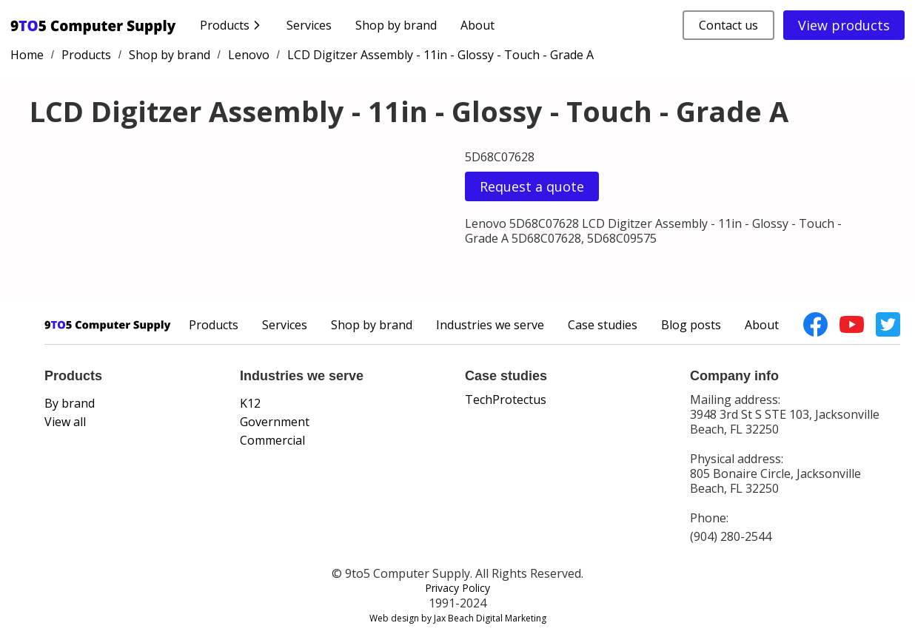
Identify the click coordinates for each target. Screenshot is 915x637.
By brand (69, 403)
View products (844, 25)
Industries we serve (490, 324)
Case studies (602, 324)
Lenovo (248, 54)
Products (86, 54)
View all (65, 421)
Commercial (272, 440)
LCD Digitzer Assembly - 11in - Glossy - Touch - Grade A (440, 54)
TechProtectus (505, 399)
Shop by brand (396, 25)
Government (274, 421)
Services (309, 25)
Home (27, 54)
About (477, 25)
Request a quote (532, 186)
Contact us (728, 25)
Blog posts (691, 324)
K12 (250, 403)
